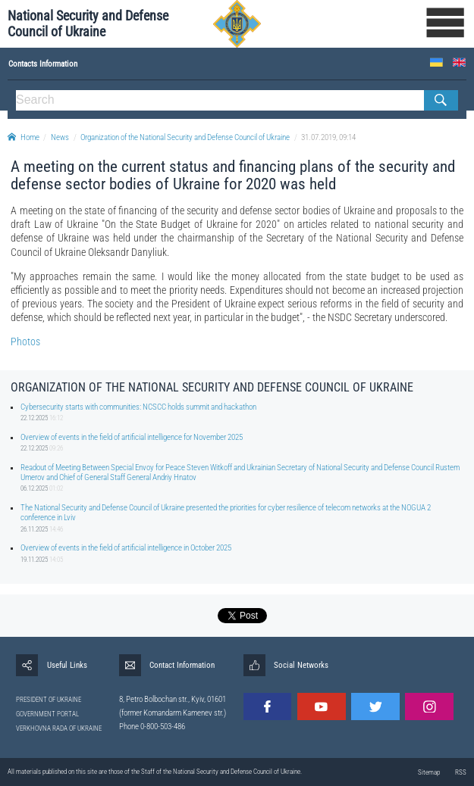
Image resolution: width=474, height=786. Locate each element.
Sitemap (429, 772)
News (60, 137)
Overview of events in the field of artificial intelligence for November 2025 (131, 437)
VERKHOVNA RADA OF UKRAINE (59, 728)
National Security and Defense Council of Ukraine (88, 24)
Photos (25, 341)
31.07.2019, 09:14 (328, 137)
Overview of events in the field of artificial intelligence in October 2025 (125, 548)
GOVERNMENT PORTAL (47, 714)
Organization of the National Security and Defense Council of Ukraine (185, 137)
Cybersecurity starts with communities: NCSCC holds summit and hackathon (138, 407)
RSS (460, 772)
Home (23, 137)
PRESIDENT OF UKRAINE (48, 699)
